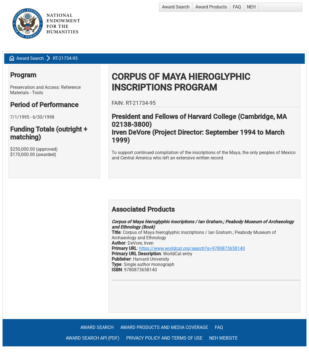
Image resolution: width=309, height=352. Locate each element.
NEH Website (223, 338)
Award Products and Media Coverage (164, 327)
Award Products (211, 7)
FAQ (237, 7)
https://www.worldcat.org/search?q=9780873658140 (192, 248)
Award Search (176, 7)
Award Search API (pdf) (92, 338)
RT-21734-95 (65, 58)
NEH (251, 7)
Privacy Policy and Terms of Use (164, 338)
